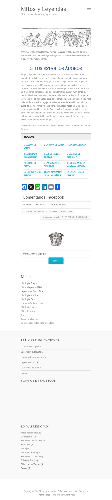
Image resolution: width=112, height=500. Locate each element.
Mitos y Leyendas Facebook (56, 485)
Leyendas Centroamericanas (34, 357)
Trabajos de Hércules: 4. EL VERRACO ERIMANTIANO (47, 211)
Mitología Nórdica (29, 295)
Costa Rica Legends (30, 319)
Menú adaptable (89, 8)
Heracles (58, 85)
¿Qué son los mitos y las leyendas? (37, 323)
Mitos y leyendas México (32, 287)
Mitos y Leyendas (43, 8)
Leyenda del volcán (30, 362)
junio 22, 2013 (41, 204)
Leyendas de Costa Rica (32, 291)
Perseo (24, 373)
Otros (23, 315)
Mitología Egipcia (29, 307)
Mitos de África (28, 311)
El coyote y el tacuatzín (32, 351)
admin (28, 204)
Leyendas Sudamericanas (32, 303)
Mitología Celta (28, 299)
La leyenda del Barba (31, 367)
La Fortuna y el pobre (31, 346)
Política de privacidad (68, 491)
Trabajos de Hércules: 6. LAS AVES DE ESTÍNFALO (65, 217)
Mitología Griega (58, 204)
